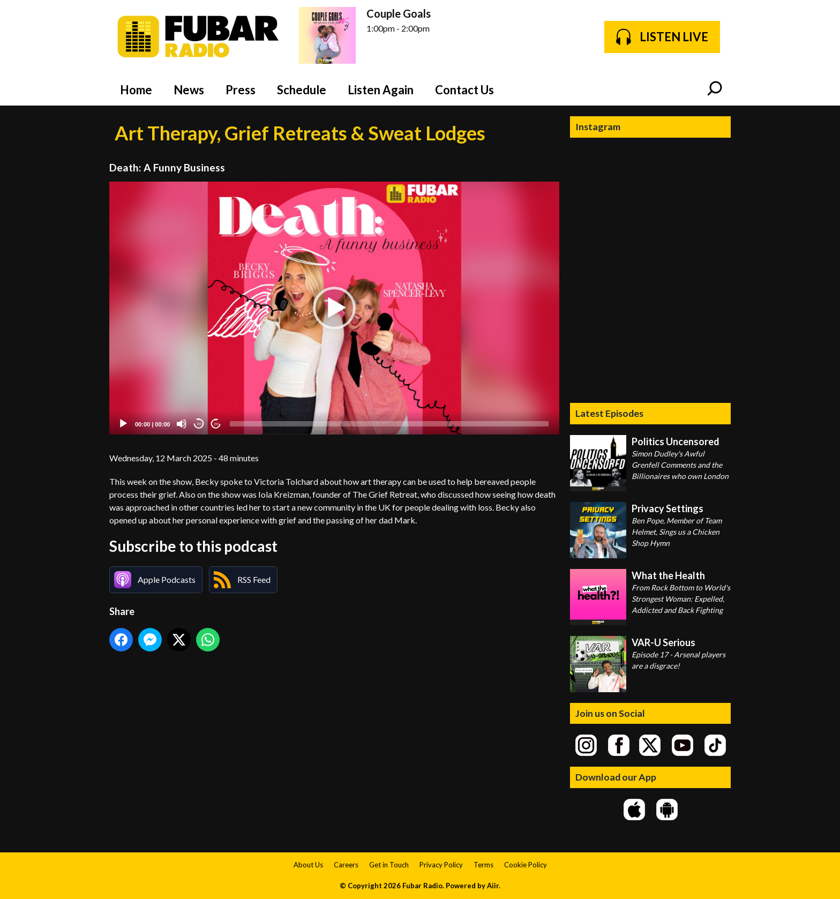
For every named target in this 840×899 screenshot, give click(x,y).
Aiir (493, 885)
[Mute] (181, 423)
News (189, 90)
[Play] (123, 423)
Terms (483, 864)
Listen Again (381, 90)
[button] (334, 308)
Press (241, 90)
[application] (334, 308)
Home (136, 90)
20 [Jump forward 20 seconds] (216, 424)
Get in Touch (389, 864)
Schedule (301, 90)
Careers (346, 864)
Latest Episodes (609, 413)
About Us (308, 864)
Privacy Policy (441, 864)
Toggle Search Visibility (715, 89)
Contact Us (464, 90)
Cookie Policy (525, 864)
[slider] (389, 423)
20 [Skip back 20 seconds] (199, 424)
